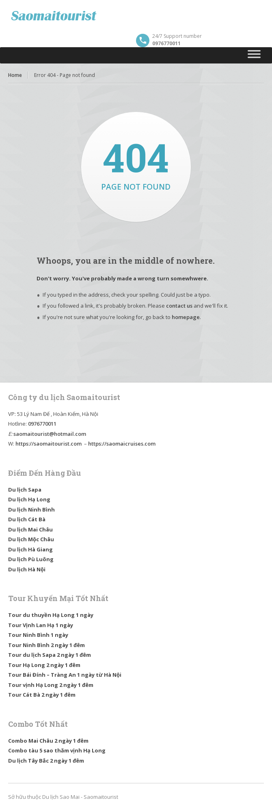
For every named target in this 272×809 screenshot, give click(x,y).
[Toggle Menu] (254, 55)
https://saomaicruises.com (121, 443)
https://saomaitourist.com (48, 443)
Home (15, 75)
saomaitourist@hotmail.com (49, 433)
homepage (186, 317)
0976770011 (42, 423)
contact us (179, 305)
